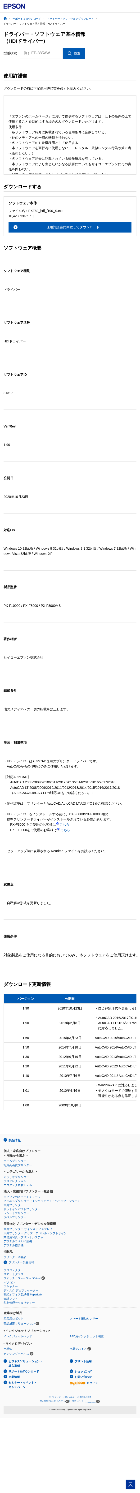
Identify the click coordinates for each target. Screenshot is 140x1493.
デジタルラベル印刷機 (18, 1241)
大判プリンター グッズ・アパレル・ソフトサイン (35, 1233)
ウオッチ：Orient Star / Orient (22, 1278)
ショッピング (83, 1371)
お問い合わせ (83, 1377)
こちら (62, 824)
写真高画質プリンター (18, 1165)
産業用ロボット (13, 1318)
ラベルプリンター (15, 1217)
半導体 (8, 1348)
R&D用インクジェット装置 (87, 1336)
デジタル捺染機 (13, 1245)
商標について (77, 1401)
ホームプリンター (15, 1161)
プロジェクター (13, 1270)
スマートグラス (13, 1274)
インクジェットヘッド (18, 1336)
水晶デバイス (78, 1348)
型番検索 (10, 53)
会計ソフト (11, 1298)
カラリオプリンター (16, 1177)
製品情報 (14, 1140)
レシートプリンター (16, 1213)
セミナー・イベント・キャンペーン (23, 1385)
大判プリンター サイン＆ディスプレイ (28, 1229)
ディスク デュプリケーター (21, 1290)
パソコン (9, 1282)
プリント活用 (83, 1361)
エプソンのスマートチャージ (22, 1196)
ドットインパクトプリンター (22, 1209)
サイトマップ (54, 1397)
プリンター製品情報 (21, 1262)
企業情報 (14, 1377)
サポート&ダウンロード (24, 1371)
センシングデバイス (16, 1353)
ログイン (84, 1383)
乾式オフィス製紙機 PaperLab (23, 1294)
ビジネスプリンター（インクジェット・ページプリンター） (42, 1201)
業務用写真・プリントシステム (23, 1237)
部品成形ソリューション (19, 1323)
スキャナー (11, 1286)
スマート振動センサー (84, 1318)
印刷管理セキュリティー (19, 1302)
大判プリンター (13, 1205)
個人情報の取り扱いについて (54, 1401)
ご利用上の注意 (84, 1397)
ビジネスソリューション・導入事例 (26, 1364)
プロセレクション (15, 1181)
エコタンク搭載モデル (18, 1185)
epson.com (90, 1402)
